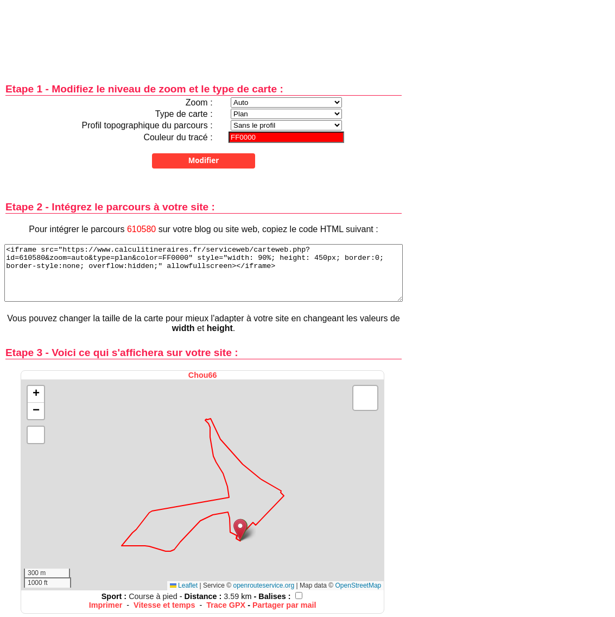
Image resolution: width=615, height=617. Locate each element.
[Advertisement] (203, 34)
